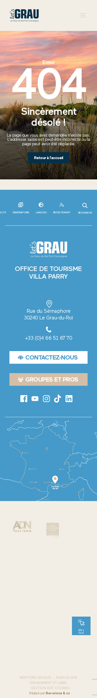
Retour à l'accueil (48, 157)
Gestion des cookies (50, 688)
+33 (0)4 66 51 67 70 (48, 338)
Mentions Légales (35, 677)
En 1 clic (81, 631)
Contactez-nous (48, 357)
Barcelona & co (58, 693)
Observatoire (20, 212)
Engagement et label (48, 683)
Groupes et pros (48, 379)
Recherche (85, 208)
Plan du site (66, 677)
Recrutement (61, 212)
